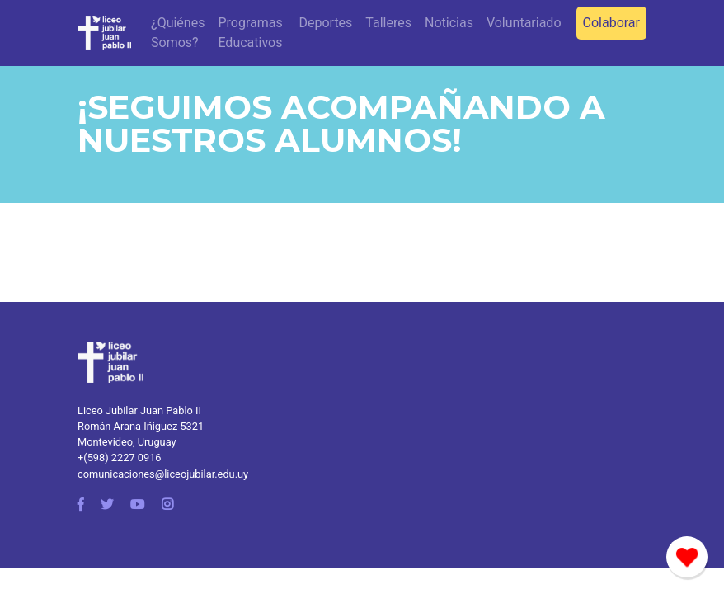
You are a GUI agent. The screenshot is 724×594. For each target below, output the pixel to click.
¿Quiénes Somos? (178, 32)
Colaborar (611, 23)
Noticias (449, 23)
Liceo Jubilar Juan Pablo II (139, 410)
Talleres (388, 23)
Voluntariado (524, 23)
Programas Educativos (250, 32)
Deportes (325, 23)
